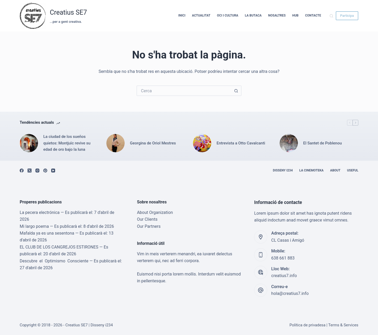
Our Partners (149, 226)
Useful (352, 170)
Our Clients (147, 219)
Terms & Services (343, 325)
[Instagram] (37, 170)
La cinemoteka (311, 170)
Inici (181, 15)
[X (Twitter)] (30, 170)
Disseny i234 (283, 170)
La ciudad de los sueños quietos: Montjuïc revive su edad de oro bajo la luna (67, 143)
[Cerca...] (183, 90)
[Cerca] (331, 16)
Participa (347, 16)
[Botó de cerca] (236, 90)
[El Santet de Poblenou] (289, 143)
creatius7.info (284, 275)
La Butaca (253, 15)
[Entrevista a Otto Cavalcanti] (202, 143)
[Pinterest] (45, 170)
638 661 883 (283, 258)
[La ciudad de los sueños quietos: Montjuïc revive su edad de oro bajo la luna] (29, 143)
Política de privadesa (308, 325)
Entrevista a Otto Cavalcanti (241, 143)
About (335, 170)
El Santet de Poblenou (322, 143)
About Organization (155, 212)
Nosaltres (277, 15)
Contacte (313, 15)
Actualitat (201, 15)
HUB (295, 15)
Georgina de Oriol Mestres (153, 143)
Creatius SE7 (68, 12)
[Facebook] (22, 170)
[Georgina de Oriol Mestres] (115, 143)
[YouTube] (53, 170)
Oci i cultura (227, 15)
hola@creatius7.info (290, 293)
